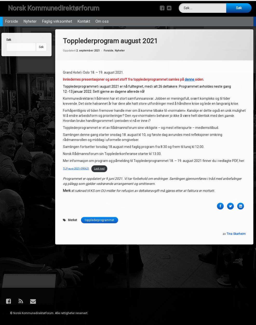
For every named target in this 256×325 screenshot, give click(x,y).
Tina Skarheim (236, 191)
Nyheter (30, 16)
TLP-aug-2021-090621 (76, 125)
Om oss (102, 16)
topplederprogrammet (99, 177)
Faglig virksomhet (57, 16)
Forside (11, 16)
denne (190, 37)
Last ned (99, 125)
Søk (31, 47)
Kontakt (83, 16)
